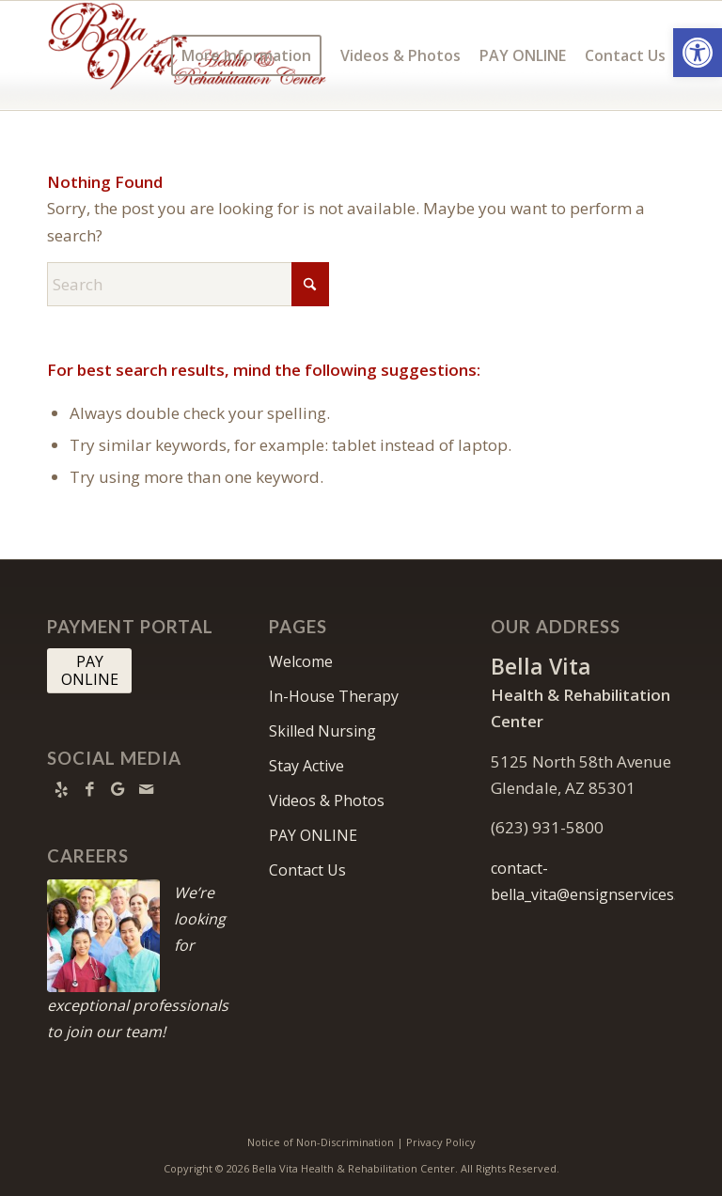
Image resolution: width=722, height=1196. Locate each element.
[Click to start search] (310, 284)
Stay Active (306, 765)
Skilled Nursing (322, 731)
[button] (697, 52)
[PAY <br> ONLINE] (89, 670)
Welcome (301, 661)
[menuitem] (246, 55)
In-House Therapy (334, 696)
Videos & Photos (327, 800)
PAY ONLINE (313, 835)
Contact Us (307, 870)
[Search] (188, 284)
